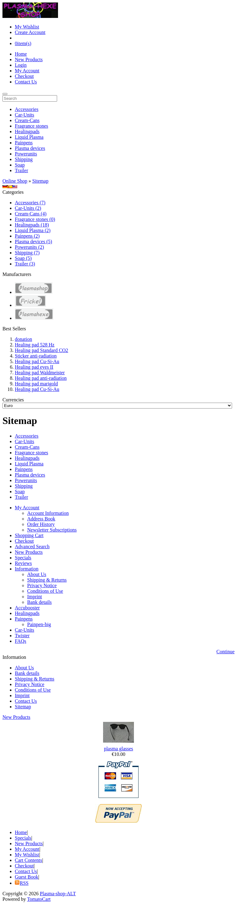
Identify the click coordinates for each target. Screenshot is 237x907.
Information (26, 568)
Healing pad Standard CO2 (41, 350)
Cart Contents (28, 860)
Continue (225, 651)
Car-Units (24, 114)
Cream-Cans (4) (31, 213)
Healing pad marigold (36, 383)
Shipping (24, 159)
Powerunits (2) (29, 247)
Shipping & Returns (47, 580)
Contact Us (26, 81)
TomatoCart (39, 899)
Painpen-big (39, 624)
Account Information (48, 513)
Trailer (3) (25, 263)
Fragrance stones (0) (35, 219)
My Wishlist (27, 26)
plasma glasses (118, 748)
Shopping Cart (29, 535)
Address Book (41, 518)
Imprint (34, 596)
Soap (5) (23, 258)
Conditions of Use (45, 591)
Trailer (21, 170)
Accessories (26, 109)
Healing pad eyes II (34, 367)
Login (21, 65)
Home (21, 54)
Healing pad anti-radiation (41, 378)
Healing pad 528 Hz (34, 344)
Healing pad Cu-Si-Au (37, 361)
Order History (41, 524)
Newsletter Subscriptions (52, 529)
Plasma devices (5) (33, 241)
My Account (27, 70)
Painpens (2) (27, 236)
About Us (36, 574)
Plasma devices (30, 148)
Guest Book (26, 876)
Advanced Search (32, 546)
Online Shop (14, 181)
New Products (29, 59)
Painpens (24, 142)
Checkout (24, 76)
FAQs (20, 641)
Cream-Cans (27, 120)
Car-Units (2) (28, 208)
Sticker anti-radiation (36, 355)
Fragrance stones (31, 126)
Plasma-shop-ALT (58, 893)
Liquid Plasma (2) (33, 230)
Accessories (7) (30, 202)
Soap (20, 164)
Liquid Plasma (29, 137)
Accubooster (27, 607)
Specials (23, 557)
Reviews (23, 563)
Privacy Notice (42, 585)
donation (23, 339)
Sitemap (40, 181)
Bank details (39, 602)
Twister (22, 635)
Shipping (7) (27, 252)
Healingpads (27, 131)
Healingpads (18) (32, 224)
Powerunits (26, 153)
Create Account (30, 32)
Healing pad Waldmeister (40, 372)
